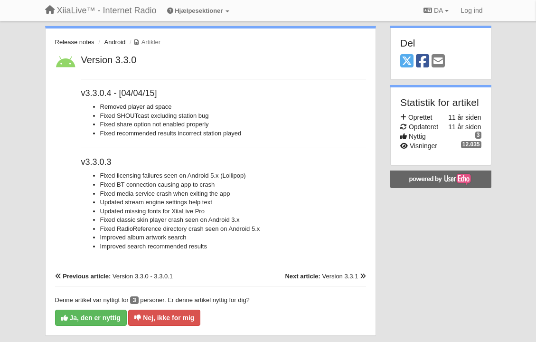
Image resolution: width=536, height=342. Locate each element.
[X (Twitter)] (407, 61)
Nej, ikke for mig (164, 318)
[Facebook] (422, 61)
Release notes (74, 42)
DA (435, 10)
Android (114, 42)
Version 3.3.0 (109, 60)
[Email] (438, 61)
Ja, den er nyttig (91, 318)
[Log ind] (472, 10)
